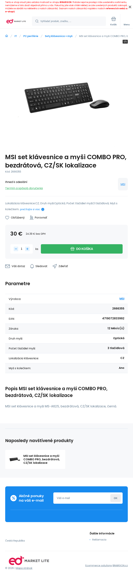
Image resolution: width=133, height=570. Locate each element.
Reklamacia (99, 539)
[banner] (16, 21)
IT (16, 36)
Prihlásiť (115, 498)
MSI (123, 184)
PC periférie (30, 36)
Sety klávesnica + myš (59, 36)
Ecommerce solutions (98, 565)
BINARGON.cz (120, 565)
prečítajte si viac (30, 209)
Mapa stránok (24, 568)
